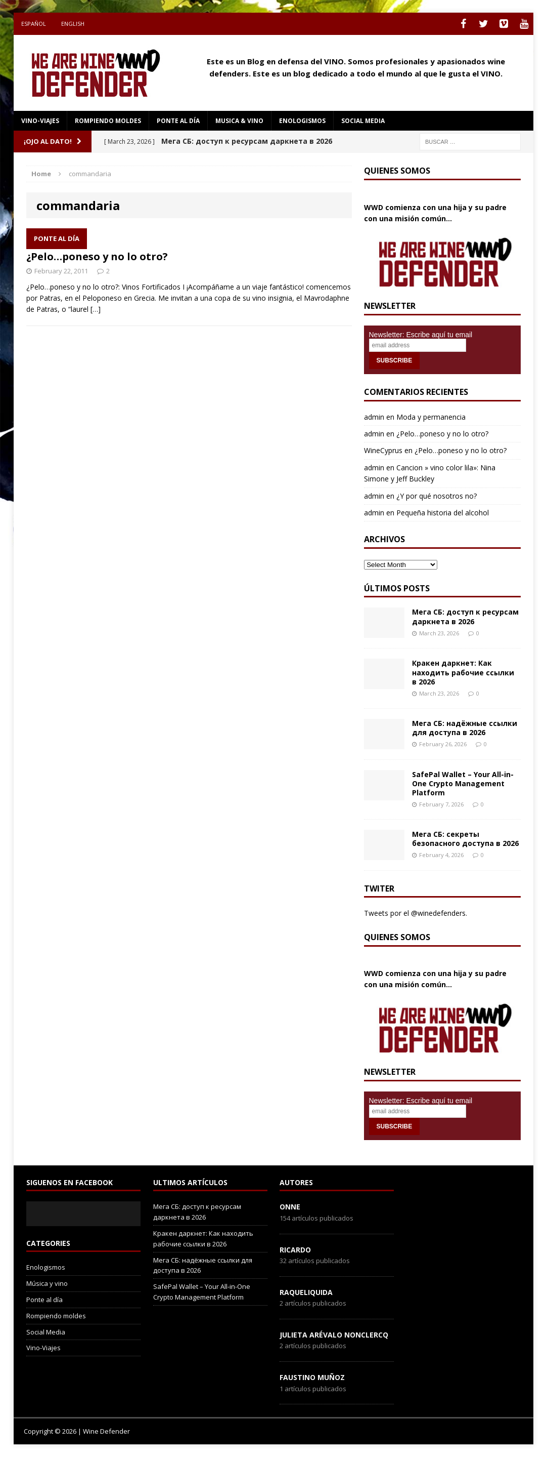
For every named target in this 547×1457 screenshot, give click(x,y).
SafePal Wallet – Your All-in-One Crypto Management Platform (463, 783)
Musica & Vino (239, 120)
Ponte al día (178, 120)
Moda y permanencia (431, 417)
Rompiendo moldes (108, 120)
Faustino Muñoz (312, 1377)
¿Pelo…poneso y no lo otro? (97, 256)
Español (33, 23)
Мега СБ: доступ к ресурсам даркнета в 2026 (465, 616)
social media (363, 120)
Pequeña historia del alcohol (442, 512)
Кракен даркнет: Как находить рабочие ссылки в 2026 (463, 672)
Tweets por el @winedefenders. (415, 913)
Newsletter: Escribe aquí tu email (421, 335)
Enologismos (302, 120)
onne (290, 1206)
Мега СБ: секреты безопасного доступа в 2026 (465, 838)
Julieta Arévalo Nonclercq (334, 1335)
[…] (95, 309)
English (72, 23)
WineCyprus (383, 450)
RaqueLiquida (306, 1292)
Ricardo (295, 1249)
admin (374, 417)
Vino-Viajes (40, 120)
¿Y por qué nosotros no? (436, 496)
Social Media (45, 1332)
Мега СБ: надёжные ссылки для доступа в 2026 (464, 727)
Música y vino (47, 1283)
